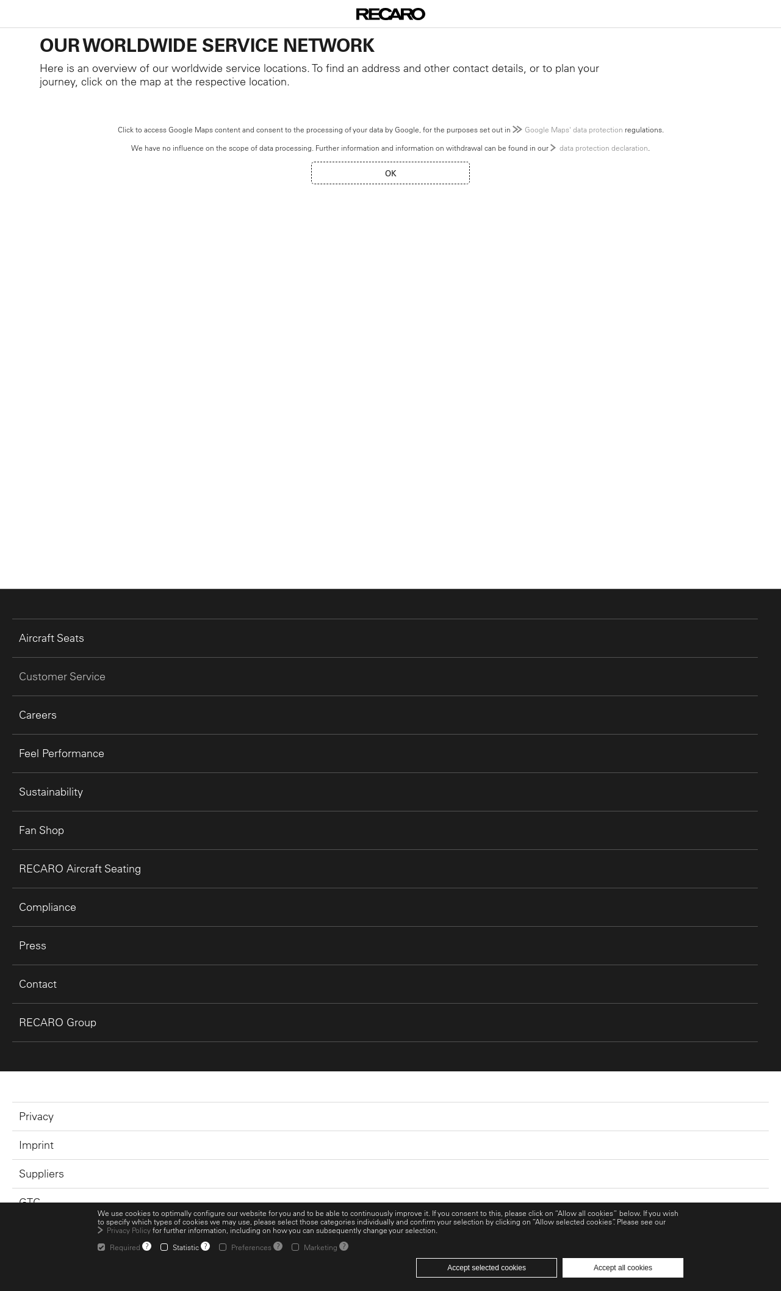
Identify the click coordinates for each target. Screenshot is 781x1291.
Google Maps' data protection (574, 129)
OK (391, 173)
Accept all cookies (623, 1268)
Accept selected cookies (486, 1268)
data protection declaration (604, 148)
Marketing (320, 1247)
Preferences (251, 1247)
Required (125, 1247)
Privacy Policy (129, 1230)
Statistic (186, 1247)
